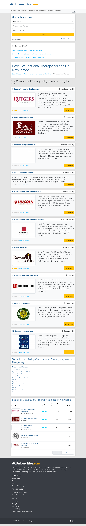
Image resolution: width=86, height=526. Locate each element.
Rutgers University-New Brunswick (27, 89)
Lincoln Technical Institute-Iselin (26, 275)
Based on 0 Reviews (24, 138)
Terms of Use (15, 506)
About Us (14, 483)
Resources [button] (57, 10)
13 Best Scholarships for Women (20, 495)
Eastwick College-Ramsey (23, 117)
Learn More (69, 110)
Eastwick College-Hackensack (25, 145)
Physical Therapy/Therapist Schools (21, 372)
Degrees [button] (12, 10)
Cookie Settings (16, 509)
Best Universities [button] (22, 10)
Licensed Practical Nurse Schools (20, 370)
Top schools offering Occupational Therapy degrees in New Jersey (32, 54)
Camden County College (24, 331)
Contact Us (15, 501)
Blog (13, 481)
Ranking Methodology (18, 486)
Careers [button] (50, 10)
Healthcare (48, 74)
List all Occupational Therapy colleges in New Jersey (28, 57)
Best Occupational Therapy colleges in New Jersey (27, 50)
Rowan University (20, 247)
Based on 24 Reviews (24, 110)
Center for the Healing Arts (24, 172)
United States (28, 74)
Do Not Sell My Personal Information (22, 511)
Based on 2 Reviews (24, 268)
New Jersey (39, 74)
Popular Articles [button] (40, 10)
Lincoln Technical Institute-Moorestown (29, 219)
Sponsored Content (17, 39)
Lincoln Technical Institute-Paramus (27, 192)
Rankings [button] (31, 10)
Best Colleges (17, 74)
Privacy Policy (15, 504)
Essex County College (22, 303)
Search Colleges (16, 478)
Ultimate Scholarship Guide (19, 492)
